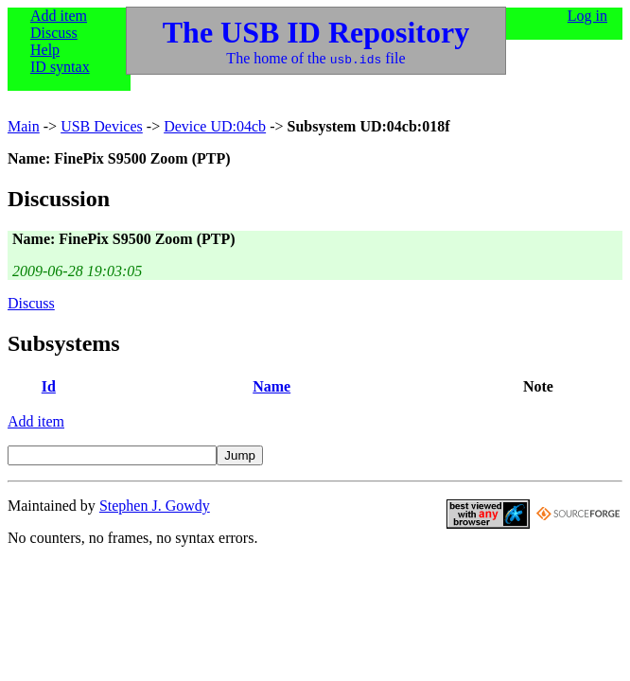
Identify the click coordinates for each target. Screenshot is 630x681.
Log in (587, 16)
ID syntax (60, 67)
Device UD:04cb (215, 126)
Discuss (54, 33)
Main (24, 126)
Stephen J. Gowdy (154, 506)
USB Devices (102, 126)
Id (49, 386)
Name (271, 386)
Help (45, 50)
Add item (58, 16)
